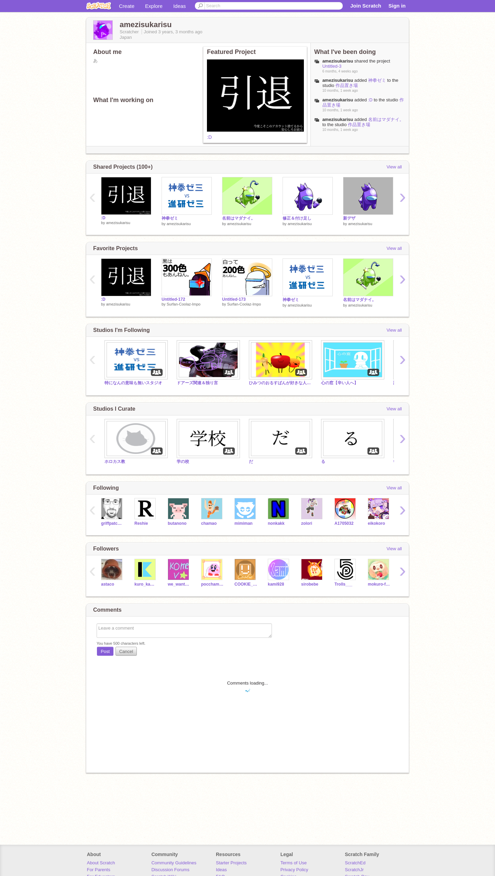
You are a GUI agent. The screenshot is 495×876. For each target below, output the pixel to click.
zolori (306, 523)
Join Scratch (365, 6)
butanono (177, 523)
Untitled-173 (234, 299)
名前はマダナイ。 (386, 119)
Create (126, 6)
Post (105, 651)
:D (209, 137)
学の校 (183, 461)
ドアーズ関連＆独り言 (201, 382)
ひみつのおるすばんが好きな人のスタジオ (280, 382)
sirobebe (309, 584)
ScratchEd (355, 862)
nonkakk (276, 523)
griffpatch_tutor (112, 523)
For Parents (98, 869)
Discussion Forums (170, 869)
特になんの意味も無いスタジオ (133, 382)
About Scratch (101, 862)
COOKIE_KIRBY (245, 584)
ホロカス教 (114, 461)
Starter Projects (231, 862)
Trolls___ (343, 584)
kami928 (276, 584)
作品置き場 (347, 85)
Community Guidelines (173, 862)
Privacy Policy (294, 869)
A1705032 (343, 523)
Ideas (179, 6)
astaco (107, 584)
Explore (154, 6)
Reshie (141, 523)
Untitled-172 (173, 299)
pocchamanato (212, 584)
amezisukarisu (337, 80)
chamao (209, 523)
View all (394, 166)
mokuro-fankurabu (379, 584)
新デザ (349, 218)
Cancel (126, 651)
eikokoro (376, 523)
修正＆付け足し (297, 218)
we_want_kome (179, 584)
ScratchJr (354, 869)
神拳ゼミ (377, 80)
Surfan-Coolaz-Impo (183, 304)
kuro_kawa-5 (145, 584)
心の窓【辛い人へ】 (339, 382)
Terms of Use (293, 862)
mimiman (243, 523)
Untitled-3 (332, 66)
